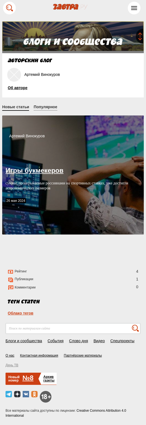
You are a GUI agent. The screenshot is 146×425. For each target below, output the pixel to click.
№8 (27, 378)
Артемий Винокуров (27, 136)
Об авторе (17, 88)
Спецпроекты (122, 341)
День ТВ (12, 365)
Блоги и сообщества (24, 341)
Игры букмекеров (34, 170)
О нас (10, 355)
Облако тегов (20, 313)
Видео (99, 341)
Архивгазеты (48, 378)
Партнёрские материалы (83, 355)
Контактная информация (39, 355)
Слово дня (78, 341)
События (56, 341)
